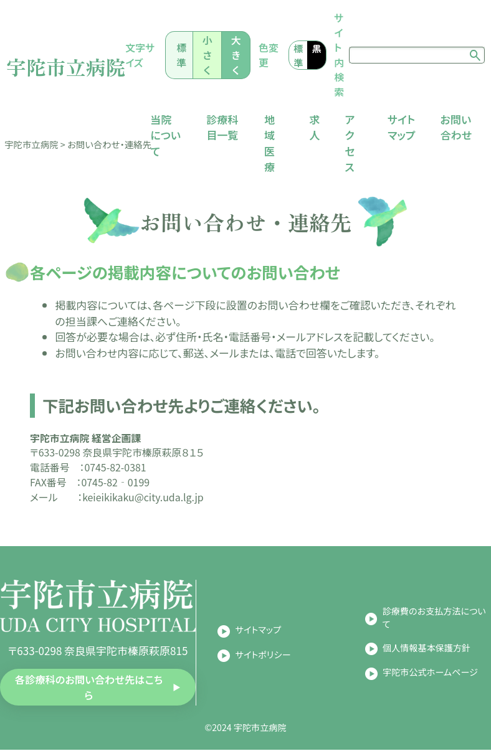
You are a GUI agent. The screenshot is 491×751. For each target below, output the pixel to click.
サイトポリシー (263, 655)
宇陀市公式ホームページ (430, 673)
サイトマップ (258, 631)
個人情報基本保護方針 (426, 648)
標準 (188, 55)
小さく (212, 55)
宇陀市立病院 (69, 66)
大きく (239, 55)
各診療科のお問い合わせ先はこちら (88, 688)
